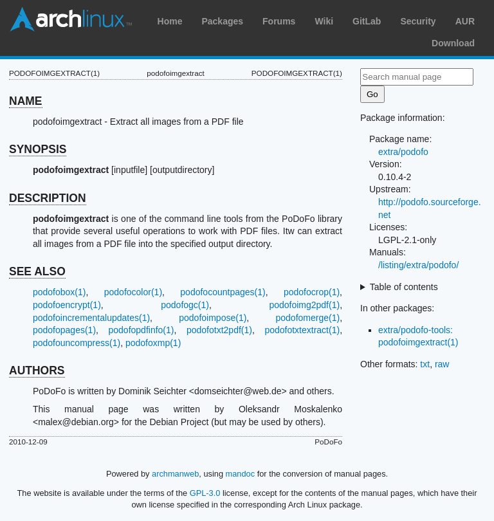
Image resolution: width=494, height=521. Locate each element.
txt (425, 364)
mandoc (240, 474)
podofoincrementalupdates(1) (91, 318)
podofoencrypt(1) (67, 305)
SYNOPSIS (37, 149)
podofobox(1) (59, 292)
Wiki (324, 21)
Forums (278, 21)
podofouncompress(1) (76, 343)
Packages (222, 21)
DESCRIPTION (47, 198)
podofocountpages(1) (222, 292)
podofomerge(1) (308, 318)
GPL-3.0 (205, 493)
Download (453, 43)
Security (417, 21)
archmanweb (175, 474)
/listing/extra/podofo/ (418, 265)
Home (170, 21)
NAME (25, 101)
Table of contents (404, 287)
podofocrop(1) (312, 292)
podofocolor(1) (133, 292)
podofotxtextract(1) (302, 330)
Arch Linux (71, 19)
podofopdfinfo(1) (141, 330)
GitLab (366, 21)
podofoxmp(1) (153, 343)
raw (442, 364)
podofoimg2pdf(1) (304, 305)
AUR (465, 21)
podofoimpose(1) (212, 318)
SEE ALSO (37, 271)
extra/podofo (403, 152)
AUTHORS (37, 370)
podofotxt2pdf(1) (219, 330)
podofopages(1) (64, 330)
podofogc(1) (185, 305)
